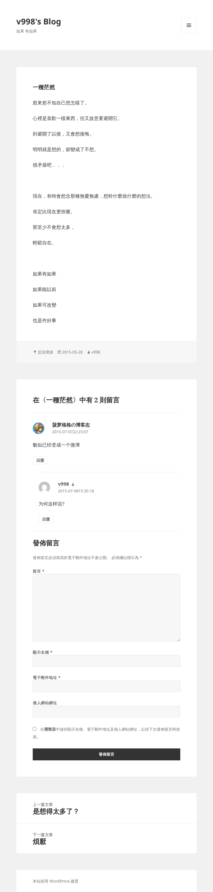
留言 (38, 571)
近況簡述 (45, 352)
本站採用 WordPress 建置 (55, 881)
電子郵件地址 (46, 677)
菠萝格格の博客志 (71, 425)
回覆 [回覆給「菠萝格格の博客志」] (40, 460)
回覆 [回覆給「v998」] (46, 519)
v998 (96, 352)
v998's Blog (38, 21)
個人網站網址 (45, 702)
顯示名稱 (42, 652)
